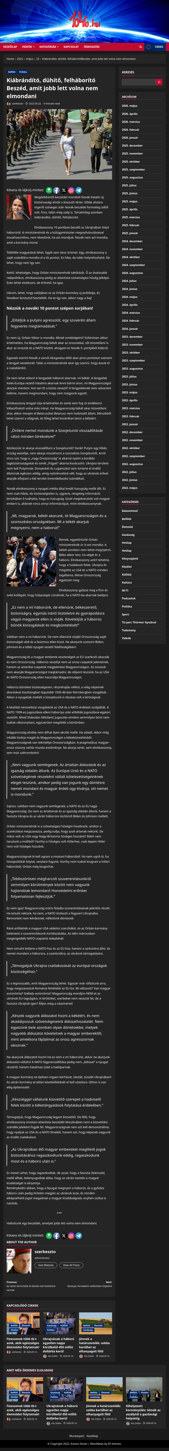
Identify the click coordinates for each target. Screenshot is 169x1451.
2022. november (132, 440)
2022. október (131, 448)
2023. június (129, 384)
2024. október (131, 257)
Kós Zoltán (50, 1360)
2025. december (132, 145)
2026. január (130, 137)
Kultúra (127, 582)
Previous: (33, 1288)
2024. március (131, 313)
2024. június (129, 289)
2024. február (130, 320)
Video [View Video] (153, 47)
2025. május (129, 201)
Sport (125, 614)
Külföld (64, 1328)
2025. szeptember (133, 169)
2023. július (129, 376)
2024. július (129, 281)
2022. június (129, 480)
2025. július (129, 185)
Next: (85, 1288)
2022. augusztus (132, 464)
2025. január (130, 233)
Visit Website (47, 1265)
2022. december (132, 432)
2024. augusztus (132, 273)
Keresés (128, 72)
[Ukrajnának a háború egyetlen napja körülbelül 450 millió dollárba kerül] (64, 1392)
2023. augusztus (132, 368)
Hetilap (127, 543)
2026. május (129, 106)
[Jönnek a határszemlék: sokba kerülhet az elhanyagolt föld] (104, 1392)
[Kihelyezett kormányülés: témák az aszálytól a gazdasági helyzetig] (144, 1392)
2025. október (131, 161)
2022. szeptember (133, 456)
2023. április (129, 400)
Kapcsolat (71, 47)
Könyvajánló (130, 558)
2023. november (132, 344)
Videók (27, 47)
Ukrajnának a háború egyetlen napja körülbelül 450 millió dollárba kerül (58, 1348)
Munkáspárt (76, 1439)
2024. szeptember (133, 265)
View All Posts (74, 1265)
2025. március (131, 217)
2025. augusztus (132, 177)
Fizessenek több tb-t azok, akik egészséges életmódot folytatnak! (23, 1346)
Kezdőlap (92, 1439)
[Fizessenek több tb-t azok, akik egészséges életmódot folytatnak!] (25, 1392)
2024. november (132, 249)
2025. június (129, 193)
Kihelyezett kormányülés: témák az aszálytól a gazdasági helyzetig (143, 1415)
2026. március (131, 122)
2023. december (132, 337)
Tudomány (129, 630)
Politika (23, 72)
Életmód (26, 1328)
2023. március (131, 408)
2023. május (129, 392)
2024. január (130, 329)
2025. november (132, 153)
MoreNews (97, 1447)
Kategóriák (47, 47)
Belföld (11, 72)
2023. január (130, 424)
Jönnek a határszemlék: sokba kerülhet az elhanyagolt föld (94, 1348)
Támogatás (92, 47)
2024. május (129, 297)
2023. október (131, 352)
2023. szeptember (133, 360)
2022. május (129, 488)
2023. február (130, 416)
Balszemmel (130, 511)
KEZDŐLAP (10, 47)
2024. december (132, 241)
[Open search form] (140, 47)
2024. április (129, 305)
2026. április (129, 114)
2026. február (130, 130)
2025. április (129, 209)
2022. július (129, 472)
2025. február (130, 225)
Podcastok (129, 598)
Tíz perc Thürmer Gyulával (139, 622)
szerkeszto (15, 104)
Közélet (14, 1333)
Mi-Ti (125, 590)
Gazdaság (51, 1328)
